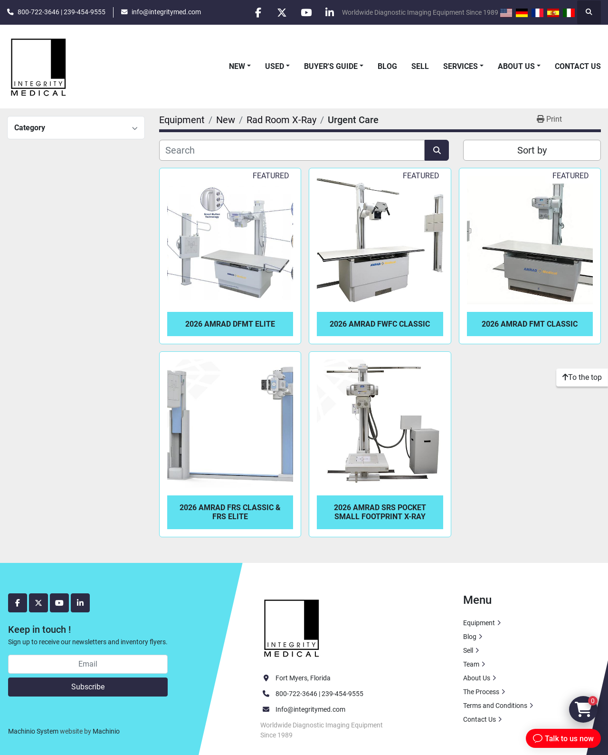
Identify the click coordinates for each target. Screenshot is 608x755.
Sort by (532, 150)
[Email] (88, 664)
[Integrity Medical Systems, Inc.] (292, 626)
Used (274, 66)
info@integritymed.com (166, 12)
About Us (516, 66)
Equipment (479, 623)
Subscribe (87, 686)
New (237, 66)
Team (471, 664)
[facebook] (257, 12)
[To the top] (582, 377)
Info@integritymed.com (310, 709)
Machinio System (33, 731)
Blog (387, 66)
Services (460, 66)
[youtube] (305, 12)
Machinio (106, 731)
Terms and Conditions (495, 705)
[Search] (292, 150)
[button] (240, 66)
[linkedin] (330, 12)
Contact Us (578, 66)
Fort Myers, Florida (303, 678)
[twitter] (281, 12)
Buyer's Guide (331, 66)
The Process (481, 692)
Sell (420, 66)
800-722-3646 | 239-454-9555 (61, 12)
